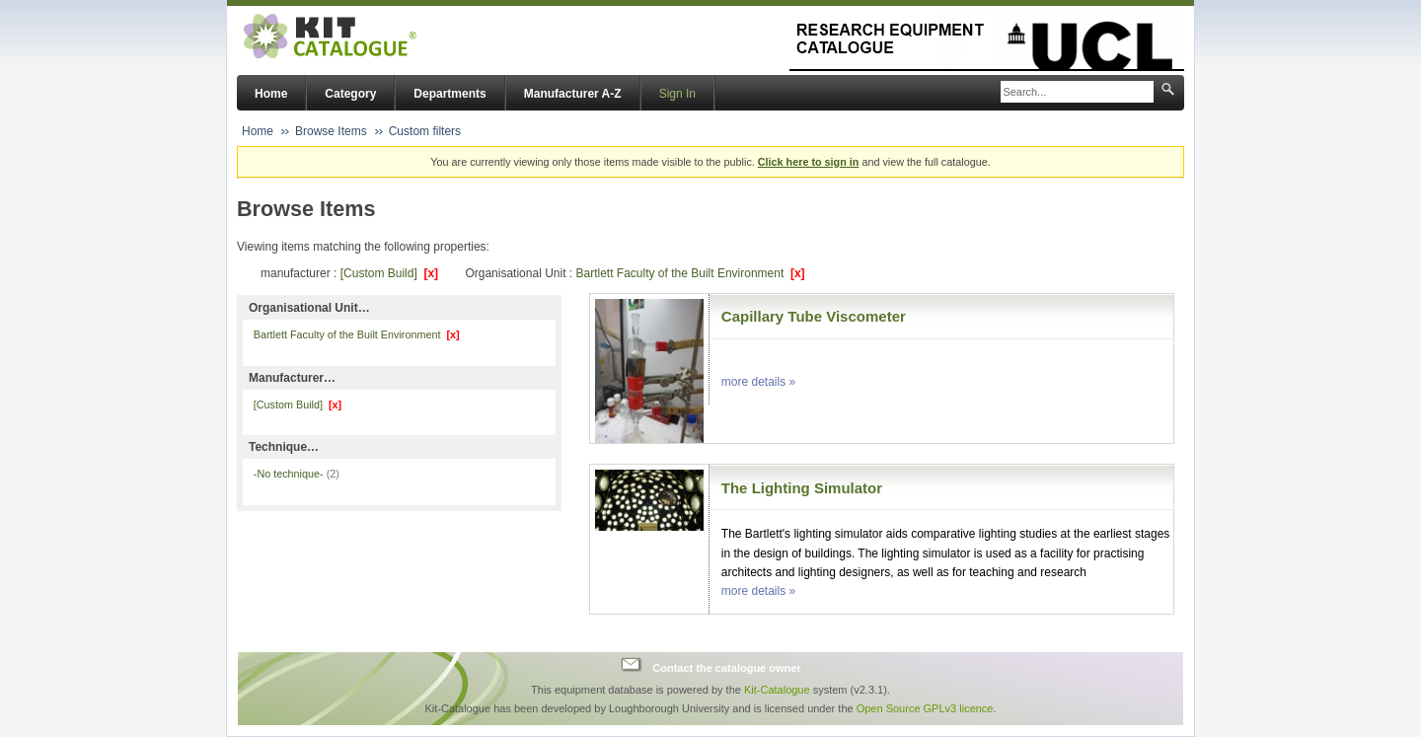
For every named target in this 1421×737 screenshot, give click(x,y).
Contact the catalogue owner (726, 667)
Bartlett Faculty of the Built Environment (689, 273)
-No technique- (296, 473)
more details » (758, 382)
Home (271, 94)
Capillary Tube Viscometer (813, 316)
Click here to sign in (809, 162)
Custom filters (425, 131)
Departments (449, 94)
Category (350, 94)
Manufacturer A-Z (573, 94)
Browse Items (331, 131)
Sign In (677, 94)
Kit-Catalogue (777, 690)
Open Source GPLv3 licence (925, 708)
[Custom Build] (389, 273)
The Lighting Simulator (801, 487)
